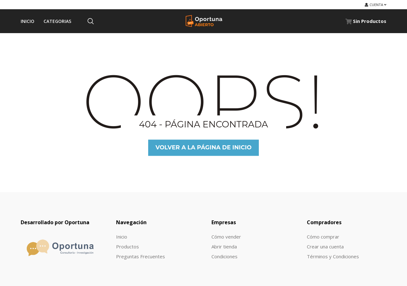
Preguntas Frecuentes (140, 256)
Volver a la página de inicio (203, 147)
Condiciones (224, 256)
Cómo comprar (323, 236)
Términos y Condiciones (333, 256)
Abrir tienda (224, 246)
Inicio (121, 236)
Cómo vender (226, 236)
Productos (127, 246)
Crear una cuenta (325, 246)
